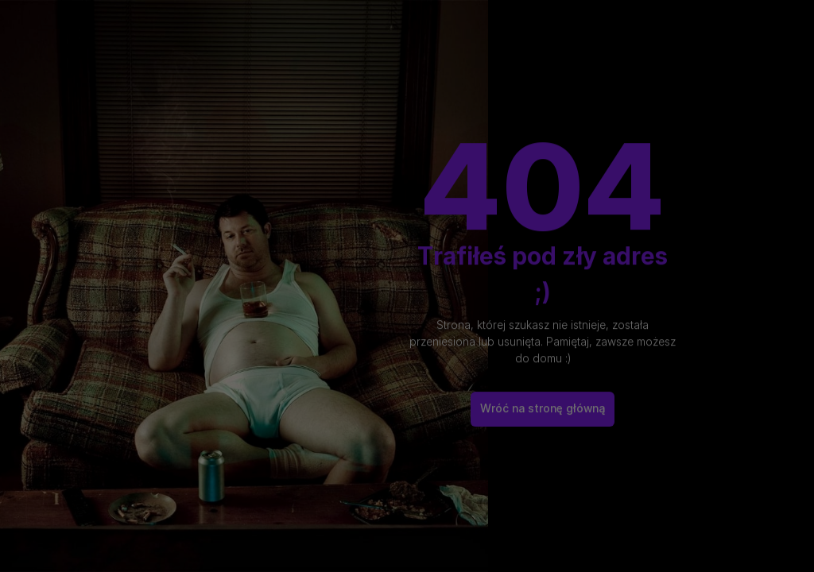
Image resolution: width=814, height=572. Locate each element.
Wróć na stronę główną (542, 400)
